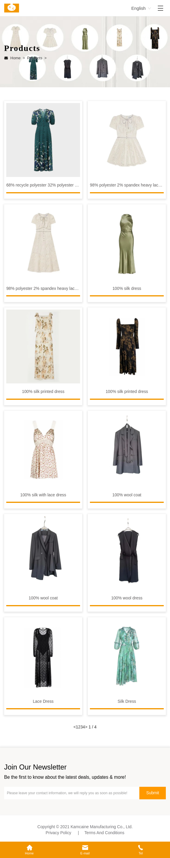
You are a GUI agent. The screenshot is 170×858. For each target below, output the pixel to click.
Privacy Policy (58, 833)
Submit (152, 793)
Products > (36, 58)
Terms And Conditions (104, 833)
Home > (17, 58)
